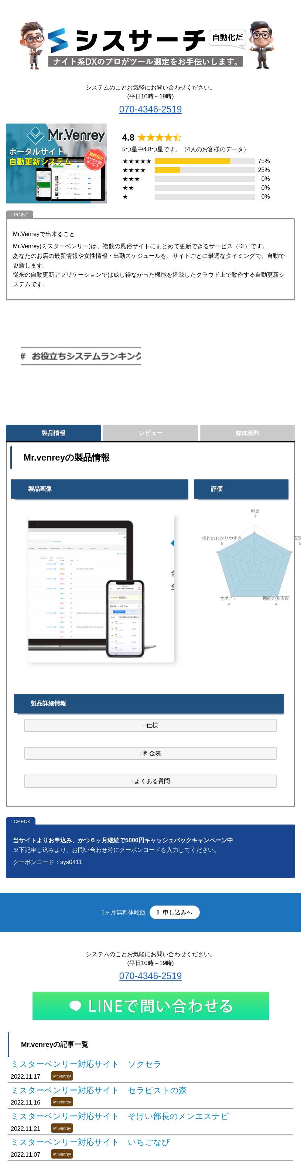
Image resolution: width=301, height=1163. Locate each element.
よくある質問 (152, 781)
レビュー (151, 433)
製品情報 (53, 433)
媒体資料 (247, 433)
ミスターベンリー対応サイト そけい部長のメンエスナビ (120, 1116)
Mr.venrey (62, 1076)
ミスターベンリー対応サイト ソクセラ (86, 1064)
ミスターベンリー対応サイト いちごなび (90, 1142)
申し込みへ (176, 912)
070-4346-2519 (150, 109)
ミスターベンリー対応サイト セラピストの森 (99, 1090)
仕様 (152, 725)
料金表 (152, 753)
